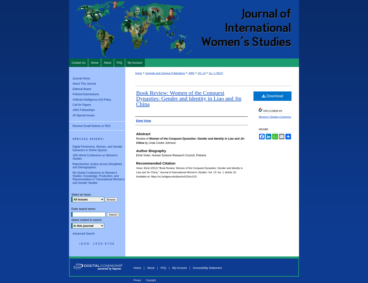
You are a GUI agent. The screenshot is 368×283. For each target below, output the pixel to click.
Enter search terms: (83, 209)
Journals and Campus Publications (165, 73)
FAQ (163, 268)
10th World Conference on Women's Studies (95, 157)
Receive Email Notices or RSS (92, 126)
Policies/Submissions (86, 94)
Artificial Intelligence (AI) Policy (92, 99)
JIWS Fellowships (84, 110)
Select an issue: (81, 194)
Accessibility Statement (207, 268)
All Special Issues (84, 115)
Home (138, 73)
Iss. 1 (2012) (216, 73)
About (150, 268)
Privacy (137, 280)
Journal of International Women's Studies (184, 29)
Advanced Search (84, 233)
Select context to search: (86, 220)
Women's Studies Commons (275, 116)
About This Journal (84, 83)
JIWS (191, 73)
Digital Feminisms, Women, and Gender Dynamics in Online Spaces (98, 148)
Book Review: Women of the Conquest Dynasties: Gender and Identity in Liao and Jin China (189, 98)
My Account (179, 268)
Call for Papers (82, 104)
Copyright (151, 280)
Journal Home (81, 78)
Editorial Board (82, 89)
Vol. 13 (202, 73)
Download (272, 96)
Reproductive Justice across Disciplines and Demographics (97, 165)
